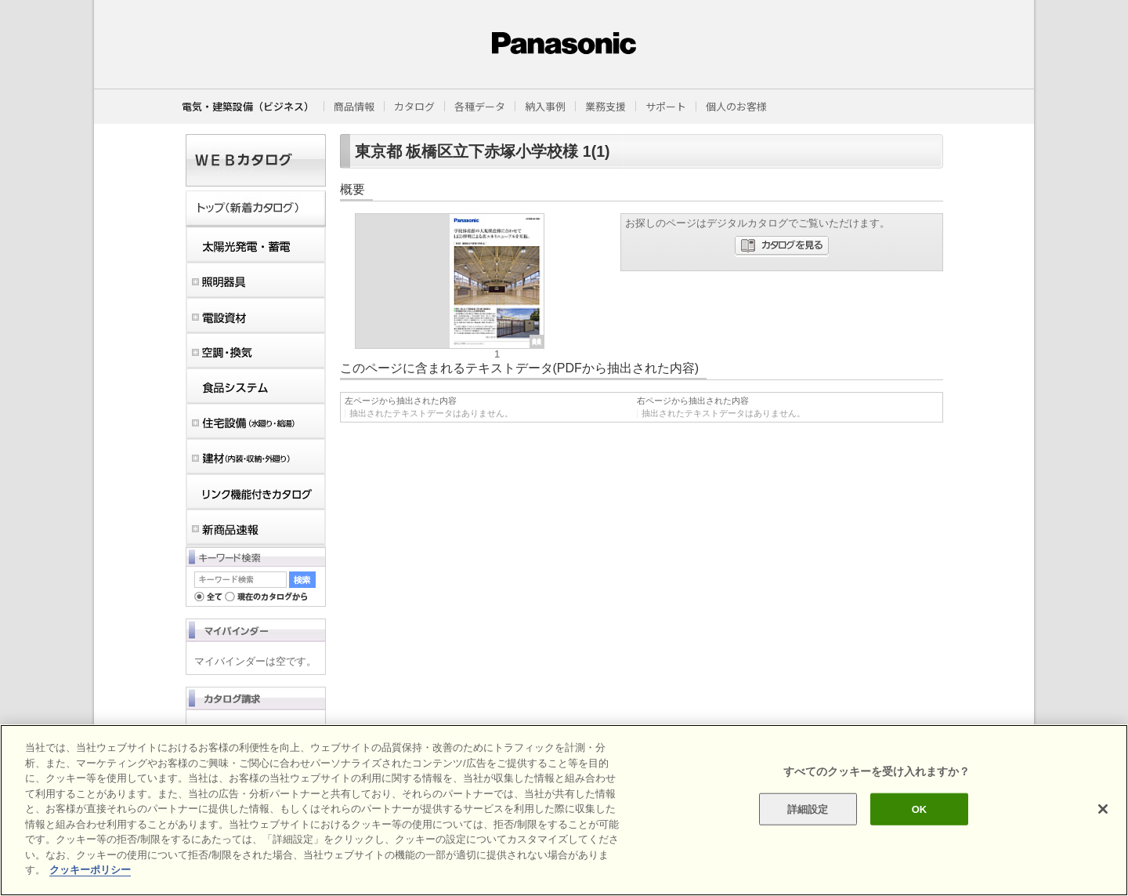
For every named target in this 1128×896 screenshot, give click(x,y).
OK (919, 808)
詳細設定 (808, 808)
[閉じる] (1103, 809)
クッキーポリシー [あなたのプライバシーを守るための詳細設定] (90, 870)
